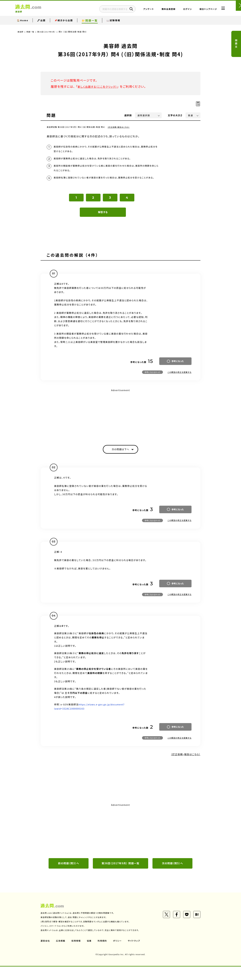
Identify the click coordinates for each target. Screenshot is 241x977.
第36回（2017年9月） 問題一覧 (120, 874)
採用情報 (76, 951)
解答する (103, 221)
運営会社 (45, 951)
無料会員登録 (161, 10)
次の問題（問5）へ (172, 874)
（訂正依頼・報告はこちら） (119, 127)
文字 (175, 115)
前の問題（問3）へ (68, 874)
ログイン (180, 10)
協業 (90, 951)
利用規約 (103, 951)
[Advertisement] (120, 423)
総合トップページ (200, 10)
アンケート (141, 10)
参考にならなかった (152, 381)
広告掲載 (61, 951)
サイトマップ (135, 951)
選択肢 (128, 115)
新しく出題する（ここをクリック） (100, 86)
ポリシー (118, 951)
